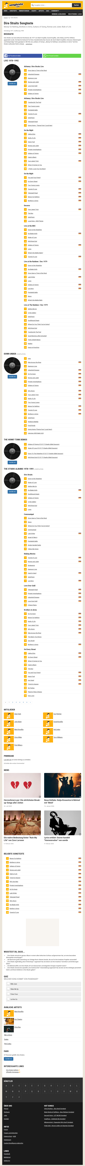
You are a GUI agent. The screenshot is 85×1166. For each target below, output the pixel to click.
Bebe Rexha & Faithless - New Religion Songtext (59, 1112)
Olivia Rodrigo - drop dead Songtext (55, 1108)
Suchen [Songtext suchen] (76, 5)
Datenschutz (8, 1136)
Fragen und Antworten (11, 1133)
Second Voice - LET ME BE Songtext (55, 1115)
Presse (6, 1108)
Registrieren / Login (75, 14)
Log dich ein (7, 760)
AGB (14, 1136)
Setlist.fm (7, 1160)
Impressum (7, 1140)
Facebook (7, 1154)
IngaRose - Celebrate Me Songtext (54, 1119)
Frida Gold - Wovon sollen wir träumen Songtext (59, 1126)
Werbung (7, 1112)
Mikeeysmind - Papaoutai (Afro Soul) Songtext (58, 1122)
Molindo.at (7, 1157)
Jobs (5, 1115)
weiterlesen (29, 44)
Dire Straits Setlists (12, 1070)
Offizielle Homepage (12, 1072)
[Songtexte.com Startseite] (14, 5)
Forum (6, 1129)
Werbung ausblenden (59, 14)
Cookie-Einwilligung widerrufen (13, 1143)
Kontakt (6, 1119)
